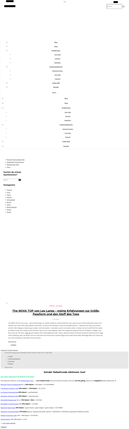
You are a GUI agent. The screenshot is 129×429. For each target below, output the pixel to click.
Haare (9, 195)
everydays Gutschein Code (9, 396)
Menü (54, 93)
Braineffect (57, 62)
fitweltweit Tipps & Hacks (15, 162)
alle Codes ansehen (9, 423)
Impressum (11, 361)
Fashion (9, 190)
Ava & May (57, 54)
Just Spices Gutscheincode (9, 392)
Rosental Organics (57, 71)
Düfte (9, 205)
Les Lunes (59, 305)
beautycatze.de (35, 22)
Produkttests (56, 50)
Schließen (3, 427)
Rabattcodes (25, 381)
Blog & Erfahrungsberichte (16, 160)
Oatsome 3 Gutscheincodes (10, 412)
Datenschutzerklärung (14, 359)
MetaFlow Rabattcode (8, 408)
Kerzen (9, 202)
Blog (56, 42)
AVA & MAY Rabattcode (8, 400)
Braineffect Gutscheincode (9, 404)
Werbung (10, 364)
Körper (9, 210)
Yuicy (32, 381)
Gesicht (9, 197)
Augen (9, 212)
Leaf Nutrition (5, 419)
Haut (8, 192)
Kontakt (56, 87)
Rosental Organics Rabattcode (11, 384)
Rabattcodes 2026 (13, 165)
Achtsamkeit (11, 200)
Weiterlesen (12, 341)
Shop (56, 46)
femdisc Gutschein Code (9, 415)
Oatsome (57, 79)
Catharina (13, 345)
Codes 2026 (56, 83)
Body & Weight (12, 207)
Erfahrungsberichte (56, 67)
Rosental (57, 58)
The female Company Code (10, 388)
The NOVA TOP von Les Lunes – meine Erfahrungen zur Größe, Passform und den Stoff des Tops (56, 312)
